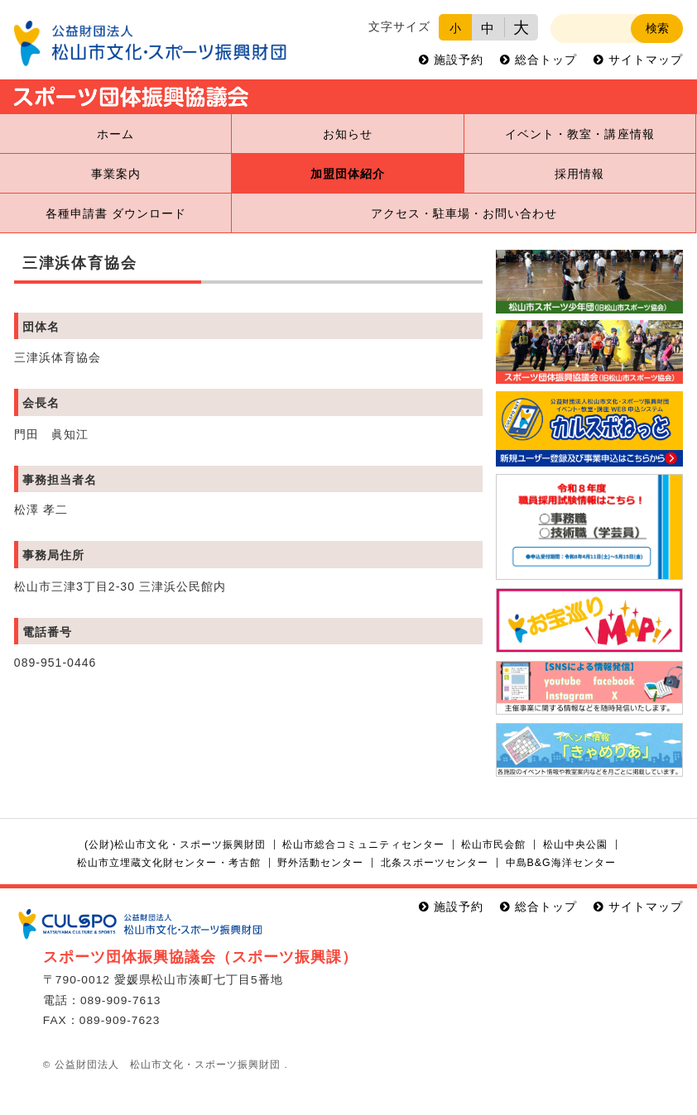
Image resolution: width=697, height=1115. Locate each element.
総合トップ (546, 60)
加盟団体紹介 (347, 174)
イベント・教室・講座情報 (579, 134)
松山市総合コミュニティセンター (363, 844)
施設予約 (458, 60)
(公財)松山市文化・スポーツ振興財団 (175, 844)
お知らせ (348, 134)
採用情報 (579, 174)
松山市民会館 (493, 844)
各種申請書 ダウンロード (116, 214)
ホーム (115, 134)
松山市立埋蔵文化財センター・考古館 (168, 863)
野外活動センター (320, 863)
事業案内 (116, 174)
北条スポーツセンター (434, 863)
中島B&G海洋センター (561, 863)
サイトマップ (645, 60)
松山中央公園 (575, 844)
